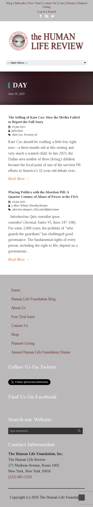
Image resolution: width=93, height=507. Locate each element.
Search (52, 11)
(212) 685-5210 (20, 477)
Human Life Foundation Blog (33, 299)
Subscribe (20, 3)
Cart (61, 3)
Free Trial (34, 3)
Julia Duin (17, 130)
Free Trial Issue (23, 317)
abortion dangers (22, 209)
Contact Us (49, 3)
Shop (15, 334)
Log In (41, 11)
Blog (9, 3)
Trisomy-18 (30, 134)
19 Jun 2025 (18, 127)
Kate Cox (17, 134)
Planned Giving (23, 343)
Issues (15, 290)
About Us (18, 308)
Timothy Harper (38, 205)
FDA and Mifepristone (46, 209)
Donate (70, 3)
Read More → (18, 179)
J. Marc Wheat (19, 205)
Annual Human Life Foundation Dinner (40, 352)
